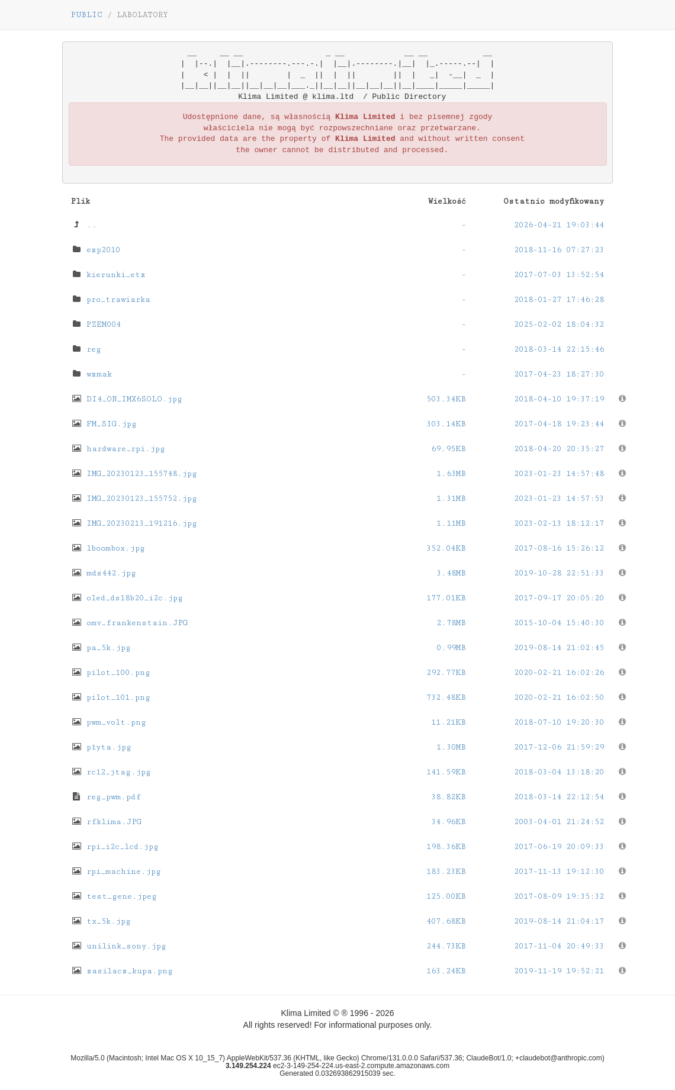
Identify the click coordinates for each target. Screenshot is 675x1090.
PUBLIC (86, 15)
